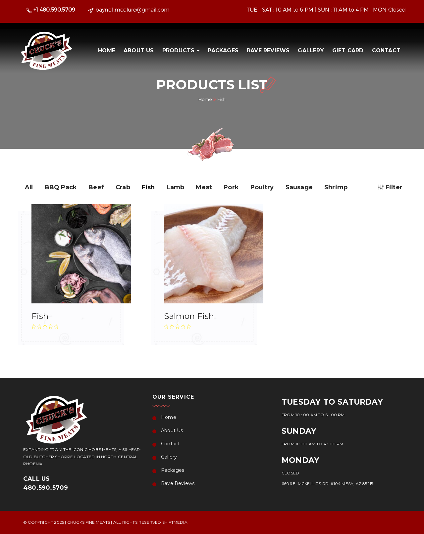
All (29, 187)
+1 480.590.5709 (54, 9)
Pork (231, 187)
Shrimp (335, 187)
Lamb (176, 187)
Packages (223, 50)
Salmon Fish (189, 316)
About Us (139, 50)
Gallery (311, 50)
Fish (148, 187)
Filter (390, 187)
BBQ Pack (61, 187)
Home (106, 50)
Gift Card (348, 50)
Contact (386, 50)
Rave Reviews (268, 50)
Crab (123, 187)
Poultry (262, 187)
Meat (204, 187)
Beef (96, 187)
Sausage (299, 187)
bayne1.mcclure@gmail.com (132, 9)
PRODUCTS (181, 50)
